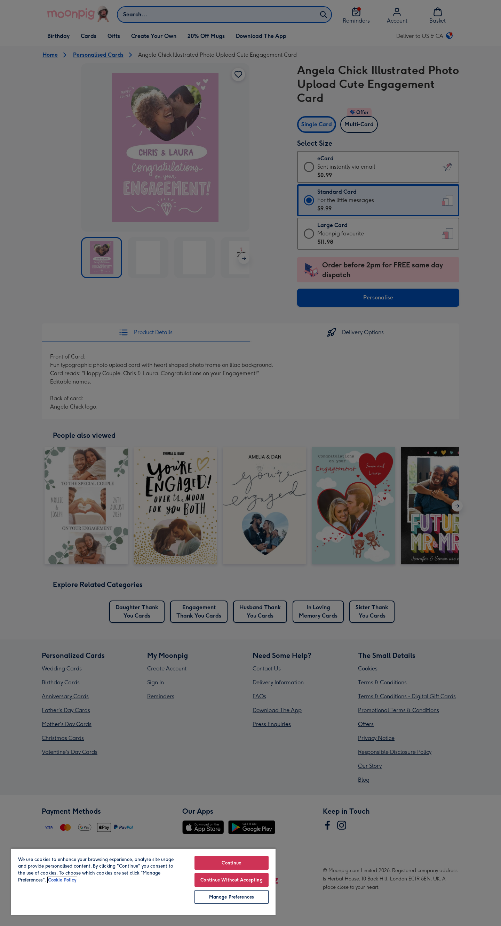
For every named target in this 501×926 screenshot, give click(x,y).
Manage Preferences (231, 897)
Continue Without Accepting (231, 880)
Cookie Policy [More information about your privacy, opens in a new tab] (62, 880)
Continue (231, 862)
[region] (143, 881)
